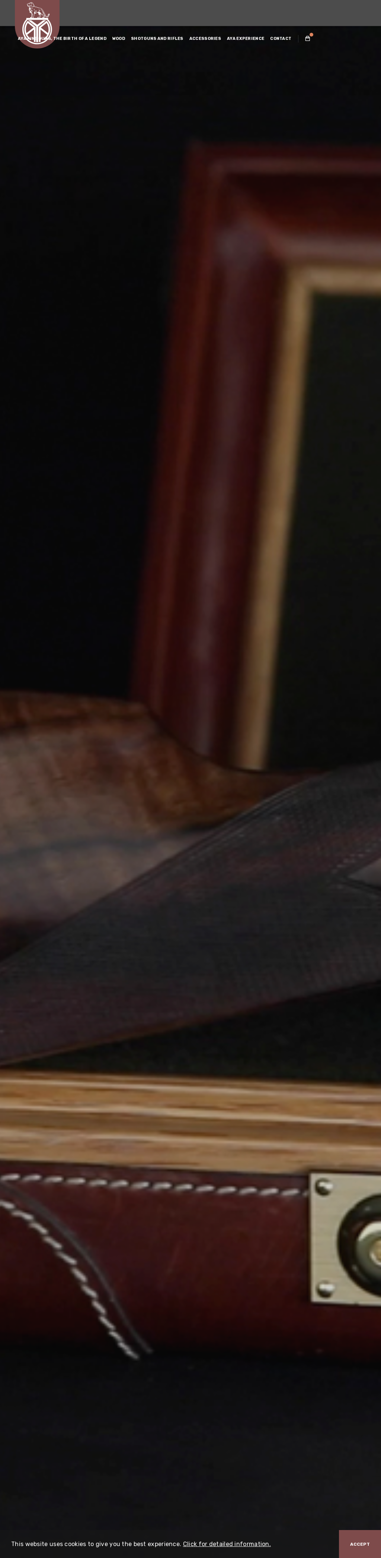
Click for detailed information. (227, 1544)
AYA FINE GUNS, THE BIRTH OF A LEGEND (62, 38)
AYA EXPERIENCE (245, 38)
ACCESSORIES (205, 38)
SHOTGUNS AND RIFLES (157, 38)
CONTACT (280, 38)
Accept (360, 1544)
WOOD (118, 38)
